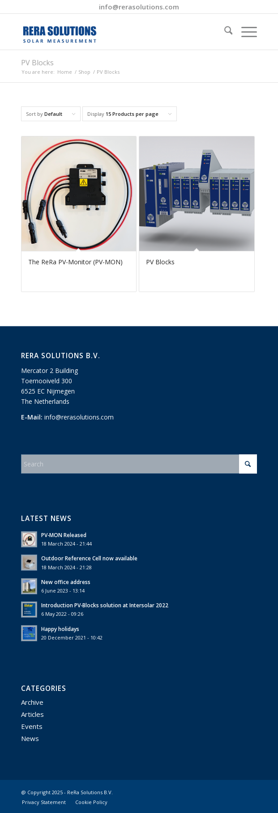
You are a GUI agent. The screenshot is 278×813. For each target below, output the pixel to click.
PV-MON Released (63, 534)
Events (32, 726)
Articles (32, 714)
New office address (65, 581)
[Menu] (244, 32)
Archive (32, 702)
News (30, 738)
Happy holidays (60, 628)
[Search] (224, 32)
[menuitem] (224, 32)
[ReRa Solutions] (115, 32)
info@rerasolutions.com (139, 6)
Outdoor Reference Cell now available (89, 558)
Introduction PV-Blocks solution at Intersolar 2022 (104, 605)
